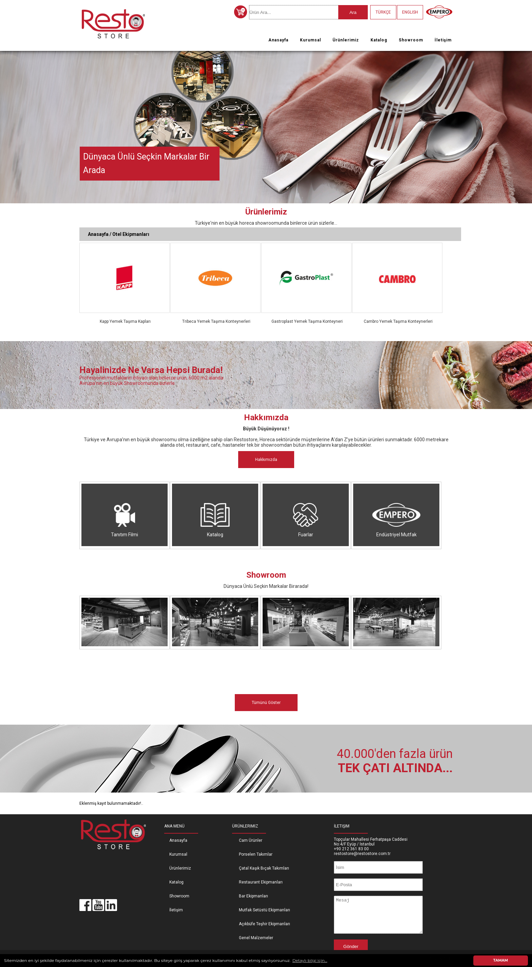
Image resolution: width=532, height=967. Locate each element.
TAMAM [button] (500, 960)
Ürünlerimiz (345, 40)
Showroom (411, 40)
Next (525, 125)
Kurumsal (310, 40)
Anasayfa (278, 40)
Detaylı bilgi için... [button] (309, 960)
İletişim (443, 40)
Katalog (378, 40)
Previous (6, 125)
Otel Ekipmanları (130, 234)
